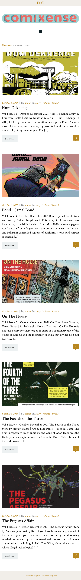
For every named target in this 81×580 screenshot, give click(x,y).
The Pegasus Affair (18, 521)
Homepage (7, 45)
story (37, 103)
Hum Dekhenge (15, 108)
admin (28, 103)
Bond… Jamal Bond (18, 210)
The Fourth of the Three (22, 418)
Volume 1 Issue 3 (50, 103)
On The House (14, 316)
